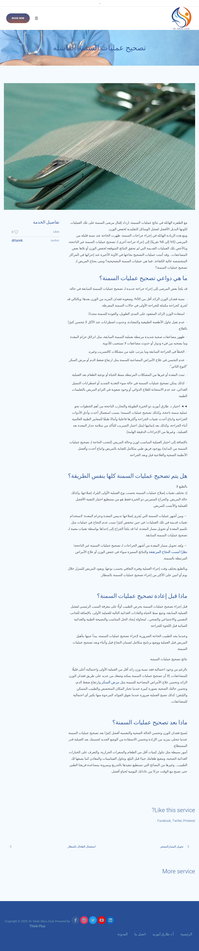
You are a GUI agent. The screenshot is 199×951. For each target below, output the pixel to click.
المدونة (122, 934)
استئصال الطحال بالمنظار (82, 846)
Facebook (164, 821)
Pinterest (189, 821)
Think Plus (37, 926)
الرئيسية (186, 934)
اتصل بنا (140, 934)
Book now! (18, 18)
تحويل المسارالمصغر (171, 846)
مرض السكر (110, 682)
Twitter (177, 821)
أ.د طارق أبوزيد (163, 934)
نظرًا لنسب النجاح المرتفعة (168, 552)
